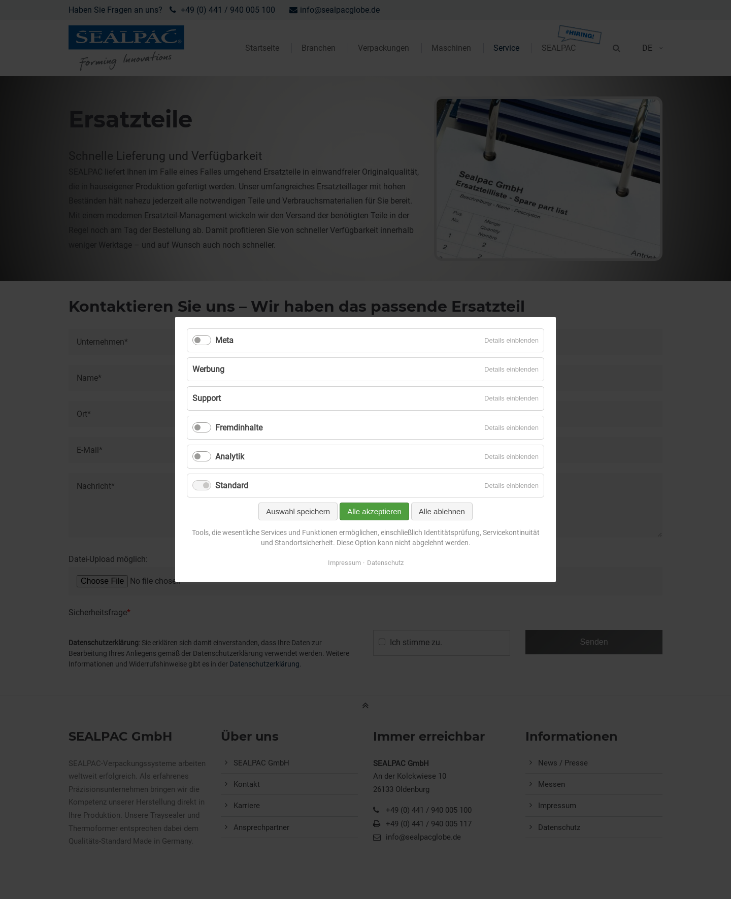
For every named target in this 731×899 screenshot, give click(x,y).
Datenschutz (385, 563)
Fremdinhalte (238, 427)
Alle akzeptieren (374, 511)
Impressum (344, 563)
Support (206, 398)
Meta (224, 340)
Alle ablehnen (442, 511)
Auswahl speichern (298, 511)
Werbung (208, 369)
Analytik (229, 456)
